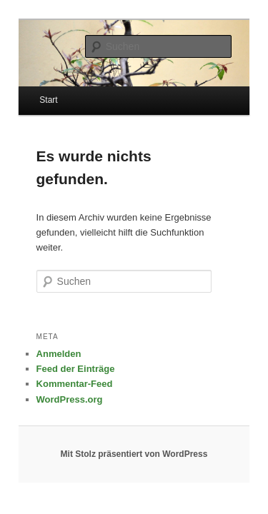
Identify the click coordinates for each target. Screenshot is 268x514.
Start (32, 91)
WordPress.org (54, 374)
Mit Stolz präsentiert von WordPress (134, 430)
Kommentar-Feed (59, 359)
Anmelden (43, 329)
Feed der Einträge (60, 344)
